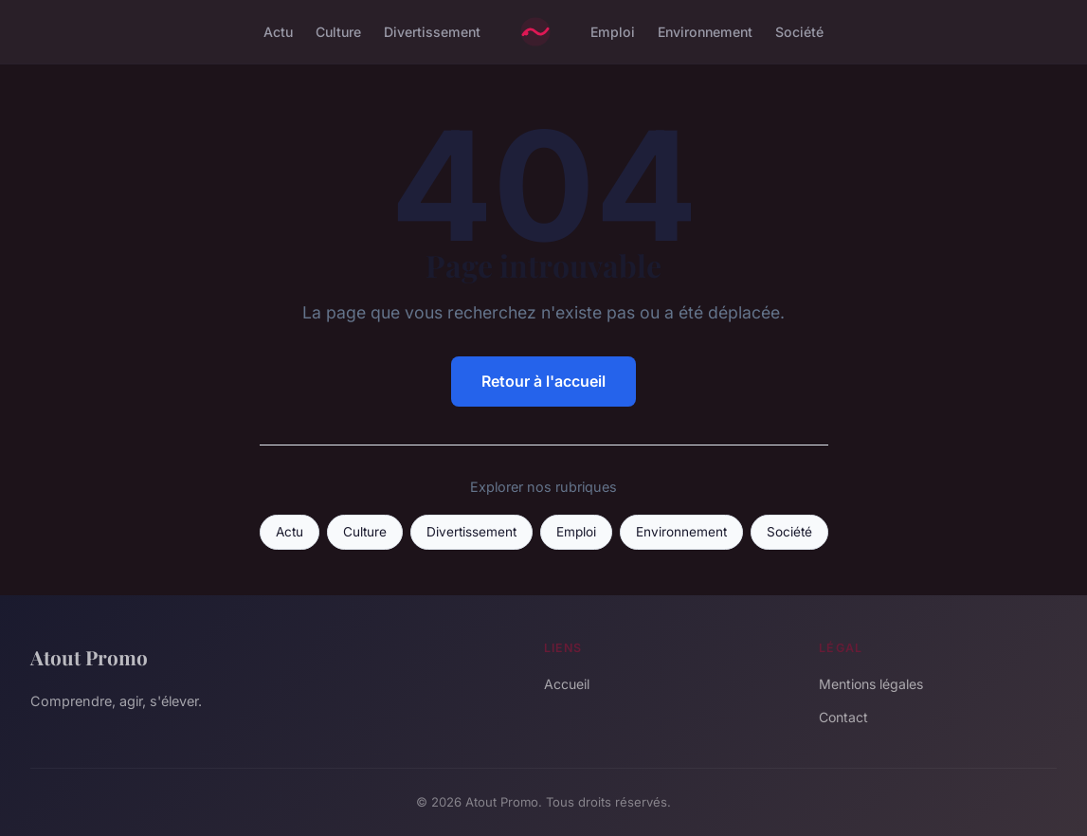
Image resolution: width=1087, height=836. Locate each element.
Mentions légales (871, 684)
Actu (278, 32)
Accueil (566, 684)
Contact (843, 717)
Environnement (705, 32)
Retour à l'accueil (543, 381)
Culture (338, 32)
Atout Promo (89, 657)
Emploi (612, 32)
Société (799, 32)
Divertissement (432, 32)
